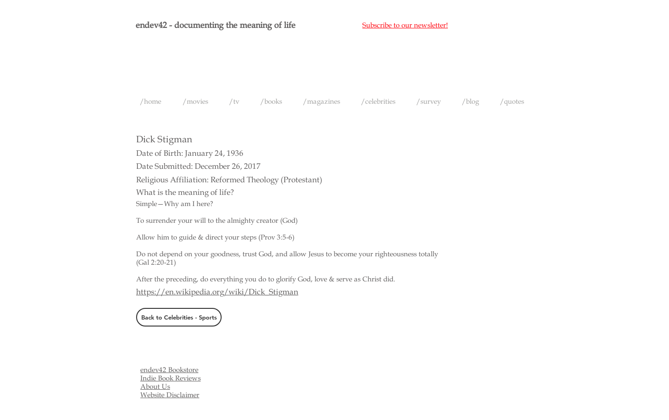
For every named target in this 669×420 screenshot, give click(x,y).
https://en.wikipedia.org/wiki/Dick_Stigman (217, 292)
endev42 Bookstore (169, 370)
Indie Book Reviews (170, 378)
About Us (155, 386)
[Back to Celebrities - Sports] (179, 317)
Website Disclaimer (169, 395)
